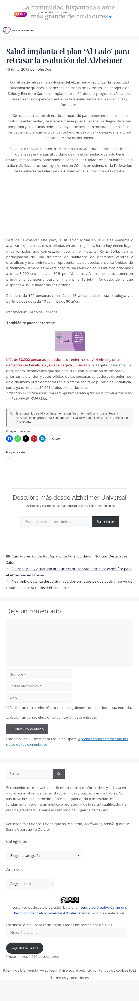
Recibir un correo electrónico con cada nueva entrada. (53, 717)
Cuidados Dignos (46, 556)
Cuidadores (21, 556)
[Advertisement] (37, 205)
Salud (11, 562)
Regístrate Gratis (24, 948)
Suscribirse (105, 521)
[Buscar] (59, 774)
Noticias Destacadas (111, 556)
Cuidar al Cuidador (77, 556)
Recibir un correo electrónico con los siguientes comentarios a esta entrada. (71, 707)
